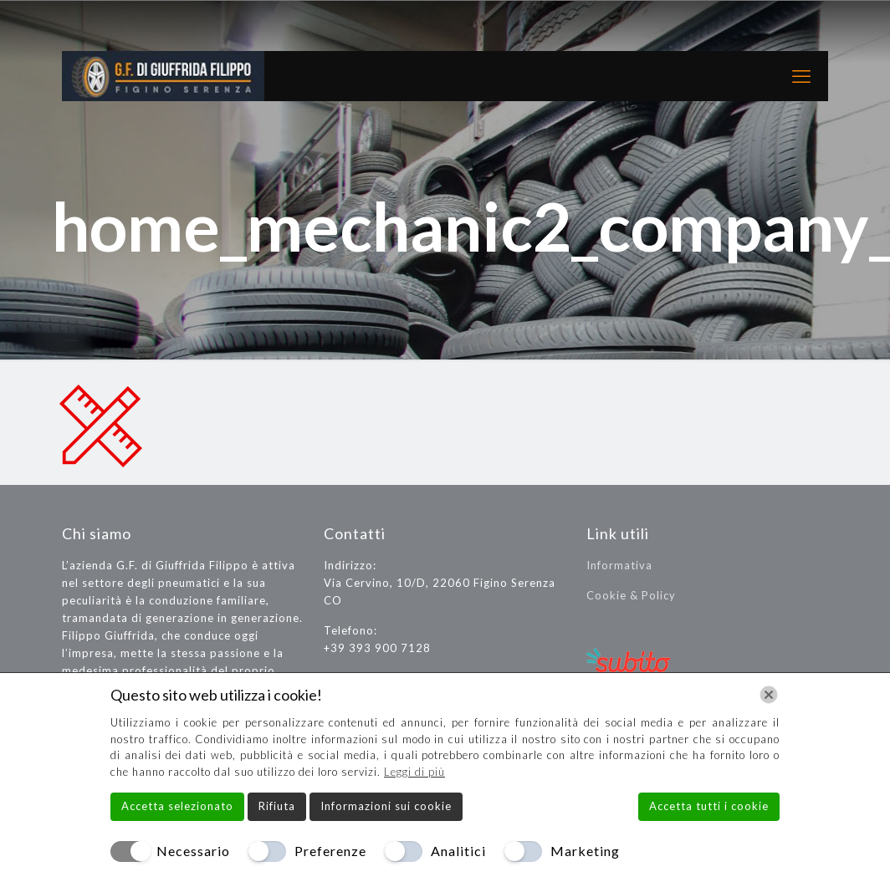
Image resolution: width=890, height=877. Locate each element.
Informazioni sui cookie (386, 806)
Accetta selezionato (177, 806)
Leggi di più (414, 771)
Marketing (585, 851)
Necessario (193, 851)
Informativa (619, 565)
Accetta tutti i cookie (709, 806)
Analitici (458, 851)
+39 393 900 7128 (377, 648)
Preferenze (330, 851)
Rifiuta (276, 806)
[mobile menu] (801, 76)
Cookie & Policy (631, 595)
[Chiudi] (769, 695)
